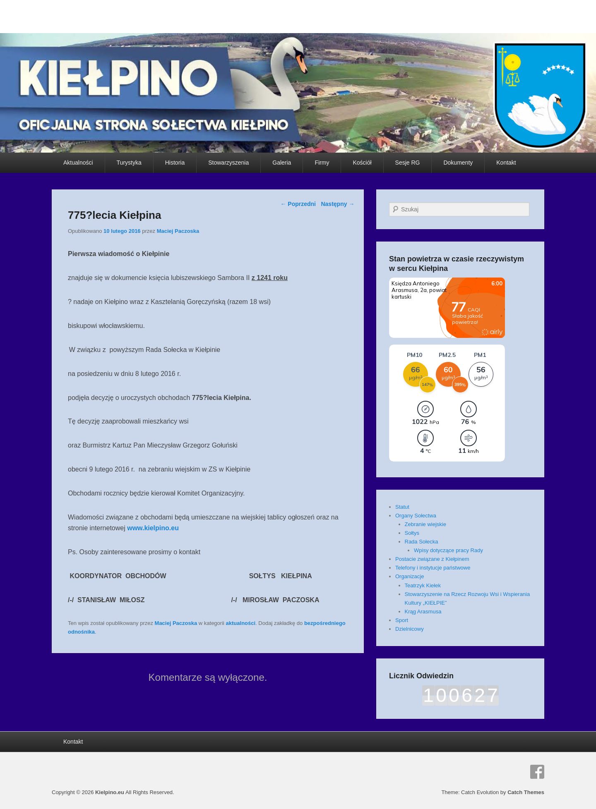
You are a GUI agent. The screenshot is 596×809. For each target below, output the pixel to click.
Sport (401, 620)
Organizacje (409, 576)
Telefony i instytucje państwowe (432, 568)
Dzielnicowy (409, 629)
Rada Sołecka (421, 542)
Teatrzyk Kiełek (423, 585)
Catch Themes (525, 792)
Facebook (537, 772)
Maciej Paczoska (178, 231)
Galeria (281, 162)
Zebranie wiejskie (425, 524)
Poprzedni (298, 204)
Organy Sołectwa (415, 515)
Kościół (362, 162)
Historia (175, 162)
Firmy (322, 162)
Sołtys (412, 533)
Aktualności (78, 162)
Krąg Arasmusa (423, 611)
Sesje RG (407, 162)
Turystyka (129, 162)
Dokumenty (458, 162)
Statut (402, 507)
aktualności (241, 623)
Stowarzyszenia (228, 162)
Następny (337, 204)
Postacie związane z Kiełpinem (432, 559)
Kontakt (506, 162)
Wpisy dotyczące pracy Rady (448, 550)
